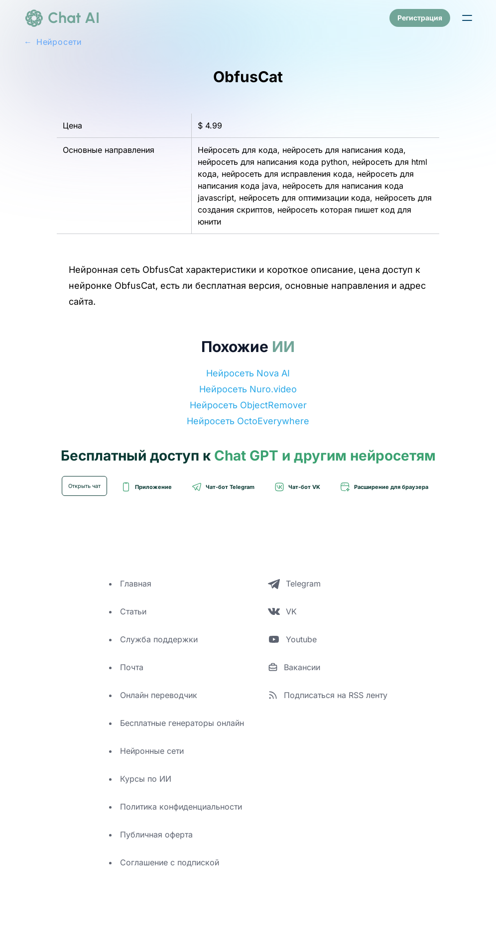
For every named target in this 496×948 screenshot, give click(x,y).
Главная (135, 584)
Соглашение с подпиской (169, 862)
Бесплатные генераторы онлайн (182, 723)
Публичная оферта (156, 834)
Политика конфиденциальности (181, 807)
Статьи (133, 611)
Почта (131, 667)
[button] (467, 18)
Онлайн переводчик (158, 695)
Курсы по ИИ (145, 779)
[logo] (62, 18)
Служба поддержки (159, 639)
